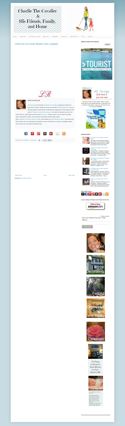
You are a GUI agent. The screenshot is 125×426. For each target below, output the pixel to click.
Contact (90, 36)
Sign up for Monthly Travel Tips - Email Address (93, 219)
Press (83, 36)
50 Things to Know (34, 36)
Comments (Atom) (26, 178)
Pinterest (33, 119)
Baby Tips (46, 36)
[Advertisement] (45, 158)
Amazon (45, 114)
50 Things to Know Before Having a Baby (42, 112)
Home (15, 36)
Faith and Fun (74, 36)
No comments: (33, 140)
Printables (55, 36)
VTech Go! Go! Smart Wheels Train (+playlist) (36, 44)
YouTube (27, 119)
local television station (57, 119)
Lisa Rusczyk (31, 105)
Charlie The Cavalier (51, 105)
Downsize (64, 36)
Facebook (22, 119)
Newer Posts (18, 175)
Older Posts (72, 175)
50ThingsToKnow (63, 107)
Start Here (23, 36)
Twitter (39, 119)
